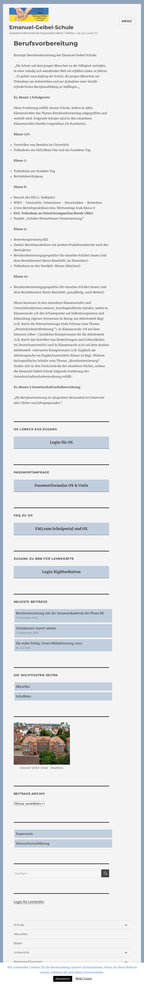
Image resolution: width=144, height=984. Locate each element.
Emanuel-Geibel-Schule (41, 27)
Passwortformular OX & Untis (61, 485)
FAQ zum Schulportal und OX (61, 528)
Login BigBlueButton (61, 572)
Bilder (18, 943)
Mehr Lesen (83, 978)
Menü (127, 21)
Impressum (24, 834)
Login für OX (61, 442)
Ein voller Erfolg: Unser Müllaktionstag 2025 (49, 643)
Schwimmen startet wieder (36, 628)
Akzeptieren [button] (63, 978)
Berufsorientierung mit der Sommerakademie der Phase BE (60, 613)
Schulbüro (23, 696)
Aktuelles (23, 686)
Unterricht (21, 952)
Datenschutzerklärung (33, 843)
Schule (19, 925)
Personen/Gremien (28, 961)
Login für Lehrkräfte (29, 902)
